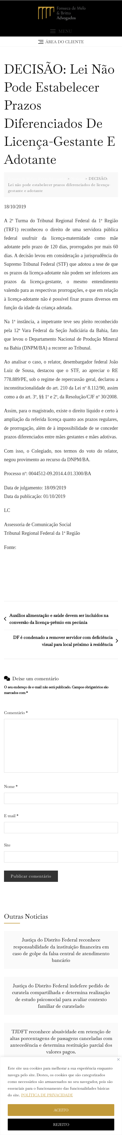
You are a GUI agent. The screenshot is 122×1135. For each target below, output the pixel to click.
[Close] (118, 1059)
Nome (11, 786)
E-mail (11, 815)
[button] (61, 31)
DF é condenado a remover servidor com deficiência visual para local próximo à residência (63, 641)
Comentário (16, 712)
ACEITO (61, 1110)
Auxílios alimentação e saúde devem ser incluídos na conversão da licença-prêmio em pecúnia (58, 619)
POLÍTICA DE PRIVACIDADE (47, 1095)
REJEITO (61, 1124)
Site (7, 844)
